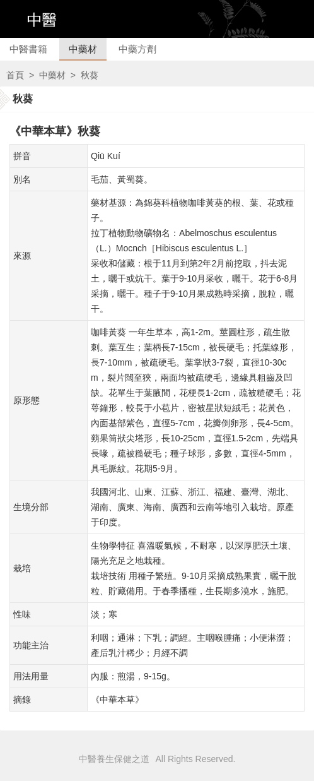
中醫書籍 (28, 49)
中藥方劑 (137, 49)
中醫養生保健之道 (114, 759)
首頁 (15, 75)
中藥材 (83, 49)
